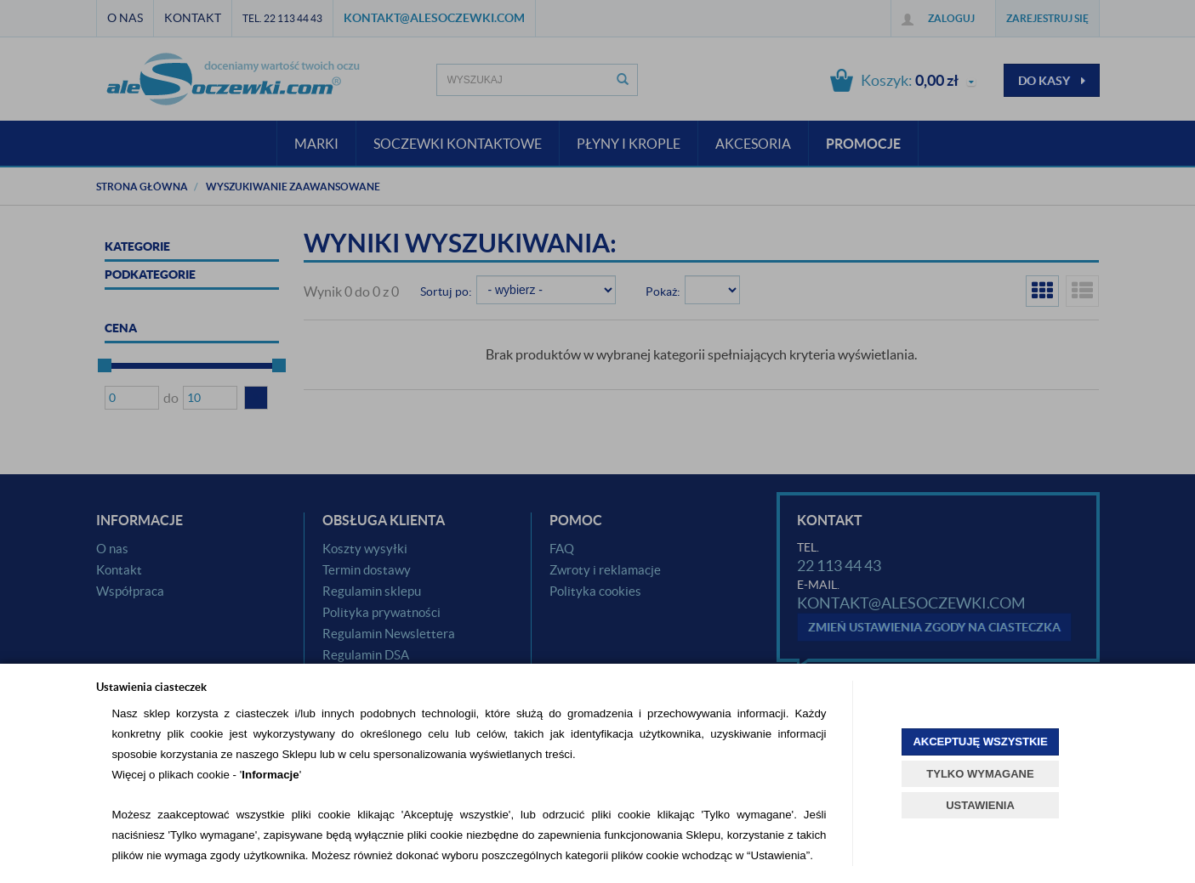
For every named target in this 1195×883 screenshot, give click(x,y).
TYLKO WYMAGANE (979, 773)
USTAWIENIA (980, 805)
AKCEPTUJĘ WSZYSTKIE (980, 741)
